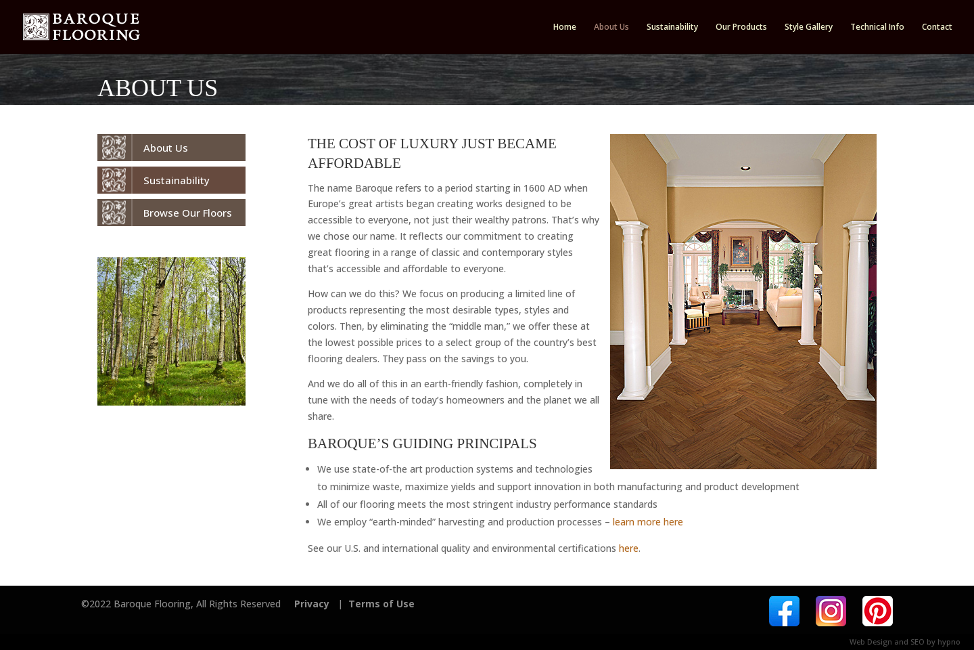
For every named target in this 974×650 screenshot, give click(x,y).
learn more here (648, 521)
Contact (937, 27)
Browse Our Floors (187, 212)
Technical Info (877, 27)
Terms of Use (381, 603)
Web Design (871, 641)
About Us (611, 27)
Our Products (741, 27)
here (629, 548)
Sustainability (672, 27)
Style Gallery (809, 27)
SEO (917, 641)
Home (564, 27)
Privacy (311, 603)
